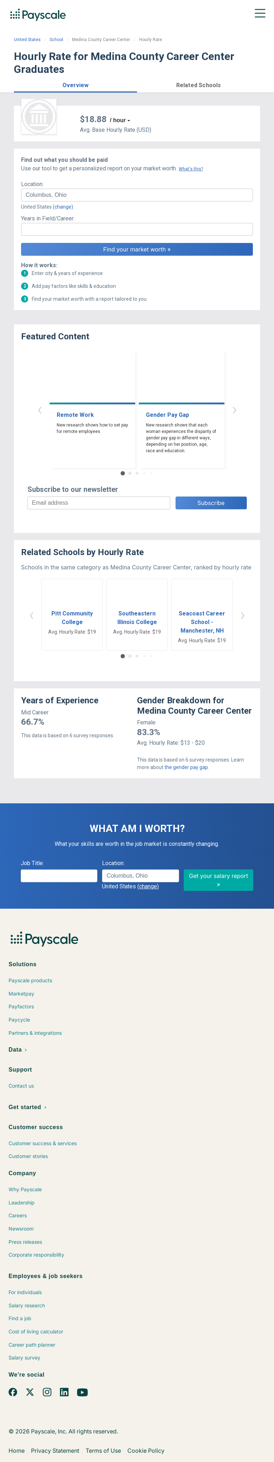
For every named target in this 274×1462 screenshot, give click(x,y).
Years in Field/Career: (48, 218)
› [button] (234, 409)
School (56, 39)
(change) (63, 207)
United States (27, 39)
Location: (32, 184)
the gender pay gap (186, 767)
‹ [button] (39, 409)
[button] (75, 84)
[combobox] (137, 195)
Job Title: (32, 863)
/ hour (118, 120)
